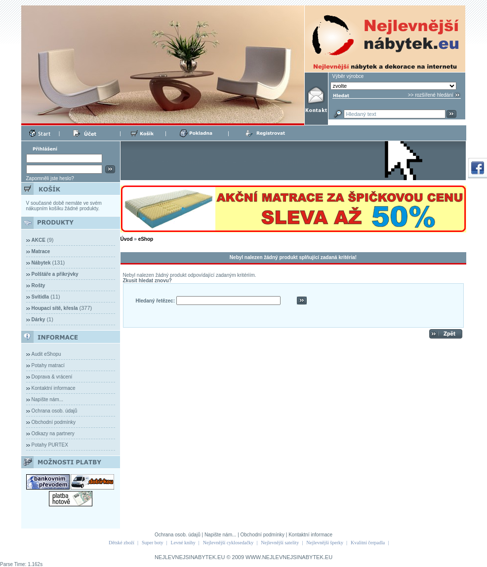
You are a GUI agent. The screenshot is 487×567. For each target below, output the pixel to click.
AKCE (38, 240)
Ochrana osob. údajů (55, 411)
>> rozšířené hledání (430, 95)
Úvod (127, 239)
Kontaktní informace (54, 388)
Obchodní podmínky (54, 422)
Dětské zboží (121, 542)
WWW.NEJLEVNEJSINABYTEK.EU (288, 557)
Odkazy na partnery (53, 433)
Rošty (38, 285)
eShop (146, 239)
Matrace (41, 251)
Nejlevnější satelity (280, 542)
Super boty (152, 542)
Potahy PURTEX (50, 445)
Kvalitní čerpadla (368, 542)
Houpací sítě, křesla (55, 308)
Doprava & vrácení (52, 376)
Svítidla (40, 297)
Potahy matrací (48, 365)
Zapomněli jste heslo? (50, 178)
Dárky (38, 319)
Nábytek (41, 262)
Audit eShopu (46, 354)
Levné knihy (183, 542)
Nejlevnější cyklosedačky (228, 542)
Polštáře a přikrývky (55, 274)
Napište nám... (47, 399)
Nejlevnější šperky (324, 542)
